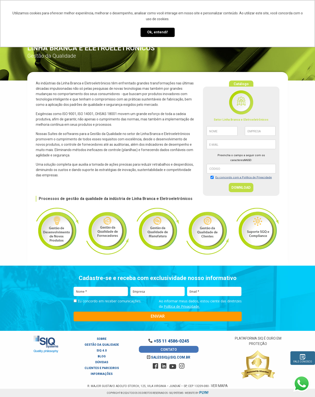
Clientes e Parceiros (102, 368)
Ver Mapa (219, 386)
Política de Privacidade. (182, 306)
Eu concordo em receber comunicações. (107, 301)
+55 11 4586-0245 (168, 340)
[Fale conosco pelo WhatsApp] (301, 383)
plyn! (204, 393)
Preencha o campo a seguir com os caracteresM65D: (241, 158)
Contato (169, 350)
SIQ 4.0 (101, 350)
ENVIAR (157, 316)
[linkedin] (164, 366)
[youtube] (173, 366)
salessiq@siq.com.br (168, 357)
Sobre (101, 339)
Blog (102, 356)
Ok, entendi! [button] (157, 32)
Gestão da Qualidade (102, 344)
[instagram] (182, 366)
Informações (102, 374)
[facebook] (155, 366)
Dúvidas (101, 362)
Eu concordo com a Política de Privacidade (243, 177)
